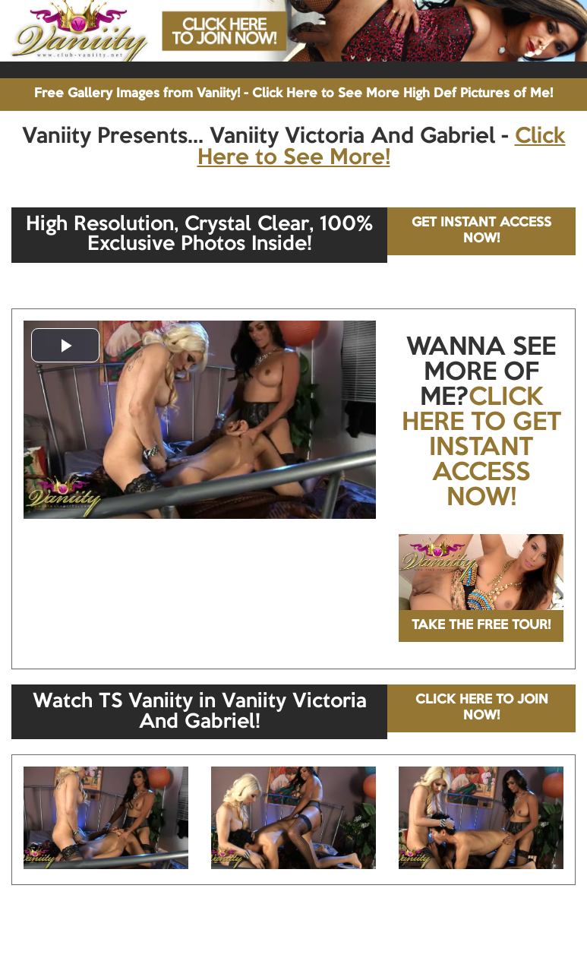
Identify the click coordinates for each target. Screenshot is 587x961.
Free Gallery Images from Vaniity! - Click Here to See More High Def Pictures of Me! (293, 94)
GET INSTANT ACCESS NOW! (481, 230)
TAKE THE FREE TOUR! (481, 625)
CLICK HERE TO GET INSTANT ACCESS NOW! (481, 448)
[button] (65, 345)
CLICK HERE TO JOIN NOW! (481, 707)
